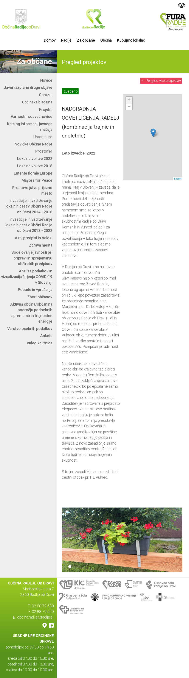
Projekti (45, 109)
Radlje (66, 40)
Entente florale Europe (33, 173)
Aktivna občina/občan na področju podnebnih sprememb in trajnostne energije (31, 312)
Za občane (86, 40)
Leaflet (177, 178)
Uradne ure (42, 137)
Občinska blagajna (37, 102)
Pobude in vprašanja (35, 289)
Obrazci (45, 95)
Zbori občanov (39, 297)
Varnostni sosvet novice (31, 116)
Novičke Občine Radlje (33, 144)
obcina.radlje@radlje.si (35, 617)
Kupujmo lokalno (131, 40)
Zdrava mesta (40, 245)
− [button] (129, 106)
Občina (106, 40)
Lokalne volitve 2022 (34, 158)
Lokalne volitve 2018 (34, 166)
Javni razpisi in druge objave (28, 87)
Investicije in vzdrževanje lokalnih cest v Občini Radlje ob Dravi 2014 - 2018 (28, 206)
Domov (50, 40)
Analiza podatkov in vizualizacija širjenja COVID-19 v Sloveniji (26, 277)
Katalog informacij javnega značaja (29, 127)
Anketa (46, 336)
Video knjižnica (39, 343)
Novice (46, 80)
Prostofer (43, 151)
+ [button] (129, 100)
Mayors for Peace (37, 180)
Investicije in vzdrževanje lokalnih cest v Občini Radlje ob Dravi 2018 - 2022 (28, 225)
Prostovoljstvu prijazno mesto (32, 190)
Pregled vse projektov (161, 80)
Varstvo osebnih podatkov (29, 329)
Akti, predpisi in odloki (33, 238)
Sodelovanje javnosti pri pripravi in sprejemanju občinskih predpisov (31, 258)
